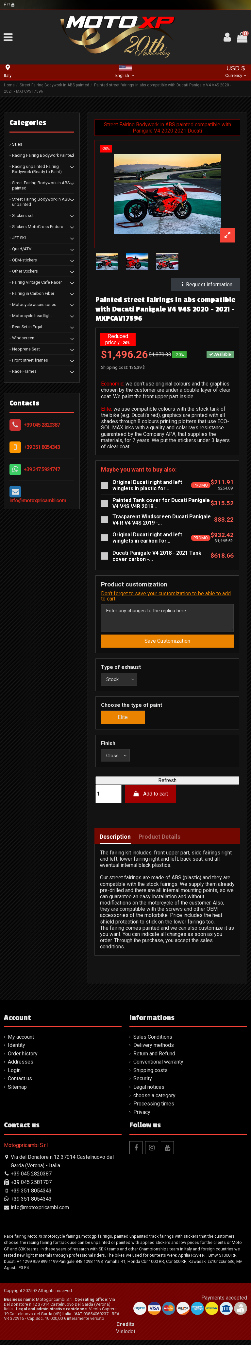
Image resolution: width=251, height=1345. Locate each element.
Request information (205, 284)
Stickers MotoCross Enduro (37, 226)
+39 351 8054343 (42, 447)
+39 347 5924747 (42, 469)
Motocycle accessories (34, 304)
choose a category (154, 1100)
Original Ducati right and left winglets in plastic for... (147, 485)
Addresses (20, 1067)
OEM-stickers (24, 260)
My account (21, 1042)
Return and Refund (154, 1058)
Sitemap (17, 1092)
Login (14, 1075)
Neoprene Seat (26, 349)
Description (115, 842)
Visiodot (125, 1336)
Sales (17, 144)
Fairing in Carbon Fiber (33, 293)
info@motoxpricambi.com (37, 500)
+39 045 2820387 (42, 425)
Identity (16, 1050)
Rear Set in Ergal (27, 326)
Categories (27, 122)
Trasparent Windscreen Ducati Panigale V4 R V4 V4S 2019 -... (161, 519)
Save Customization (167, 643)
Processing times (153, 1108)
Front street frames (30, 360)
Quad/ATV (21, 248)
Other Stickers (25, 271)
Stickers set (23, 215)
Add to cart (150, 799)
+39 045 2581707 (31, 1187)
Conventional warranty (158, 1067)
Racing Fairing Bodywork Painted (43, 155)
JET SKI (19, 237)
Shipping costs (150, 1075)
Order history (23, 1058)
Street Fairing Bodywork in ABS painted (41, 185)
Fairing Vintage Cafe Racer (37, 282)
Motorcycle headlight (32, 315)
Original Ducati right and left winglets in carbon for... (147, 537)
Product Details (159, 842)
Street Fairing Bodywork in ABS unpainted (41, 202)
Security (142, 1084)
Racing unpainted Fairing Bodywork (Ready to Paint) (37, 169)
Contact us (20, 1084)
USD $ (235, 72)
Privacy (141, 1117)
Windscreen (23, 337)
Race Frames (24, 371)
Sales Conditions (152, 1042)
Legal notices (148, 1092)
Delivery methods (153, 1050)
